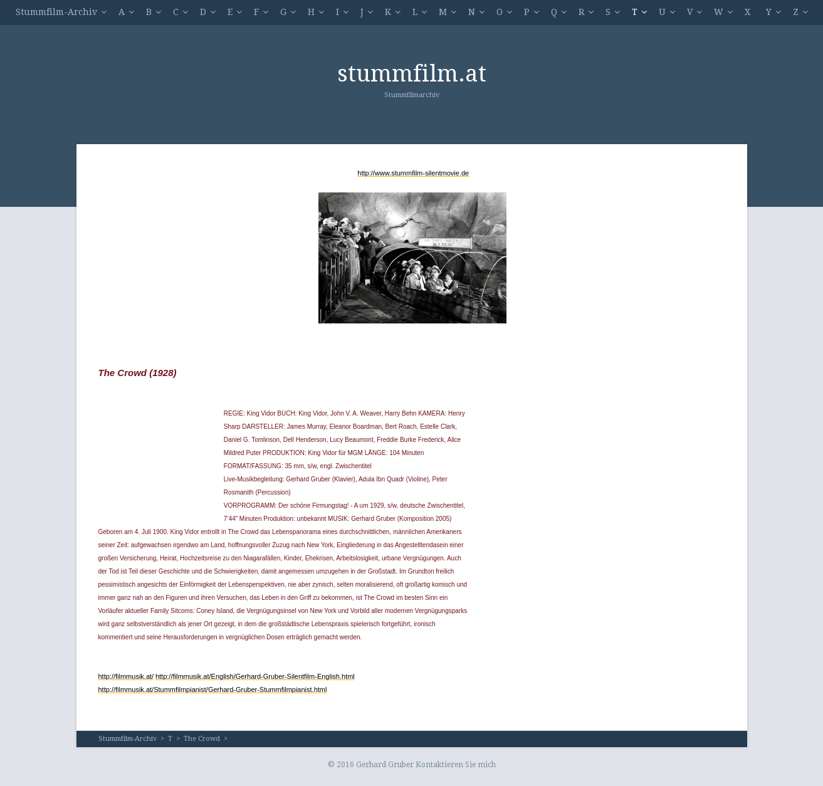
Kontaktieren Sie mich (456, 764)
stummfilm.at (411, 73)
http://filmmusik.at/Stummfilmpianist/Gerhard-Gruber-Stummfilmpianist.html (212, 689)
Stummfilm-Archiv (56, 12)
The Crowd (202, 739)
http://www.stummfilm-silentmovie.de (413, 173)
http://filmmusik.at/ (126, 676)
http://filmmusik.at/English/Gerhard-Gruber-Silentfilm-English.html (255, 676)
